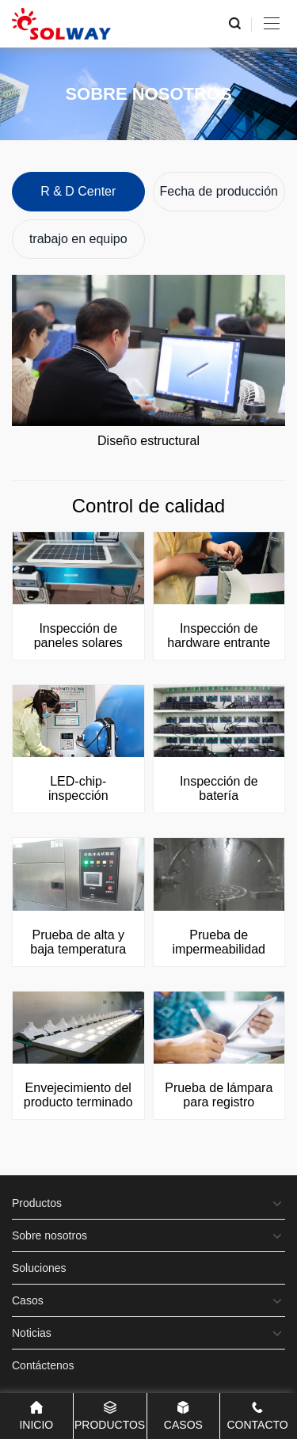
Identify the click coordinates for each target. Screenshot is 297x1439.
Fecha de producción (219, 191)
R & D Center (78, 191)
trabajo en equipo (78, 239)
